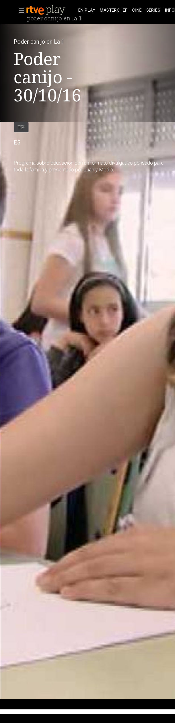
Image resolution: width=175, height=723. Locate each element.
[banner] (51, 10)
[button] (20, 11)
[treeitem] (86, 10)
